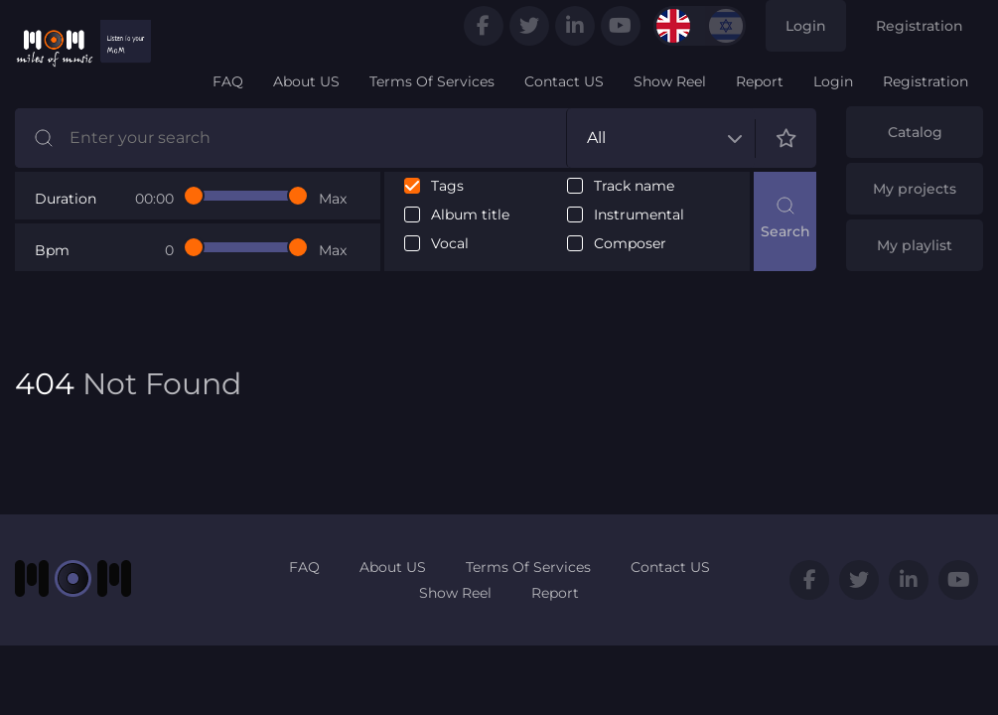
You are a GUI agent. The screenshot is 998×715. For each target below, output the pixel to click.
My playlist (914, 245)
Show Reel (670, 81)
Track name (634, 186)
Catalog (915, 132)
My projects (914, 189)
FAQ (228, 81)
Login (805, 26)
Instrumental (639, 215)
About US (306, 81)
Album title (470, 215)
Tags (447, 186)
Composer (630, 243)
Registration (919, 26)
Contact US (564, 81)
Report (760, 81)
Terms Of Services (432, 81)
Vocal (450, 243)
